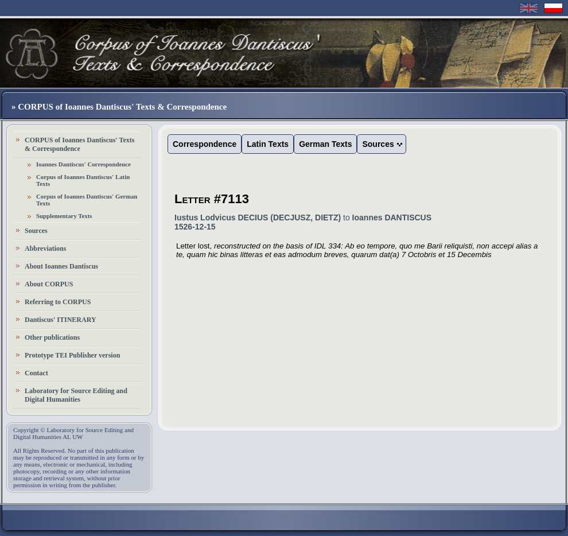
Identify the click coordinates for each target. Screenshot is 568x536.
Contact (36, 373)
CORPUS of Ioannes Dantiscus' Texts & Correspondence (79, 144)
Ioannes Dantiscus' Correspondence (83, 164)
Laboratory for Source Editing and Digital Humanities (76, 395)
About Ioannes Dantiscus (61, 266)
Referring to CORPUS (58, 302)
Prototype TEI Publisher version (72, 355)
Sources (36, 231)
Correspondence (204, 144)
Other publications (52, 337)
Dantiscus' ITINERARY (60, 320)
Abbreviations (45, 248)
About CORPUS (49, 284)
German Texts (325, 144)
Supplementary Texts (64, 215)
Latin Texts (268, 144)
